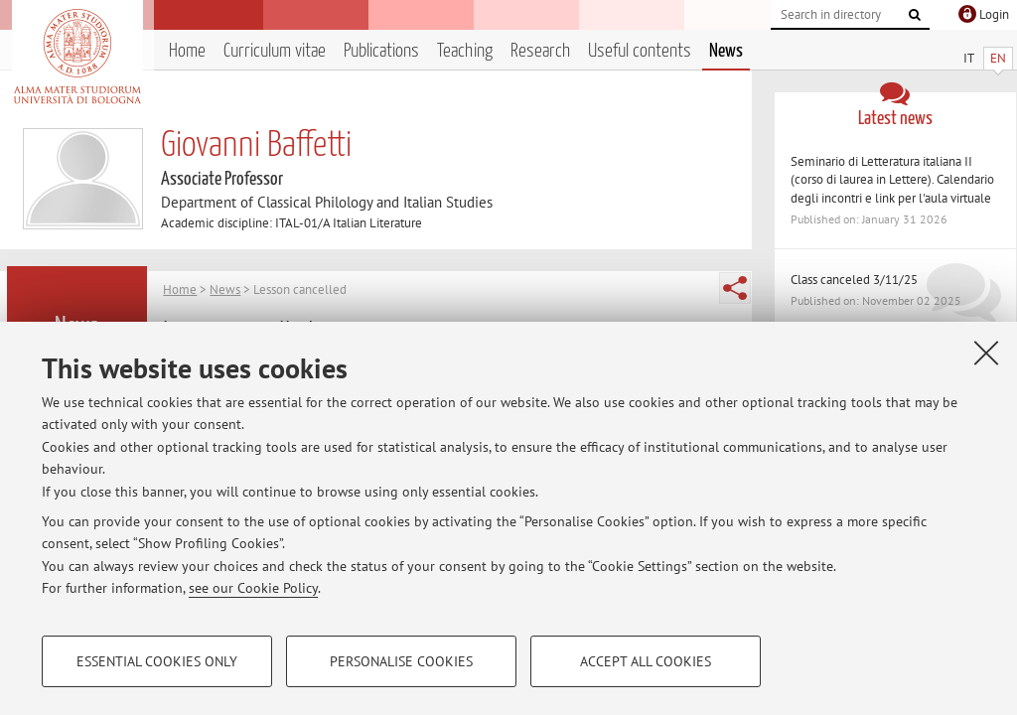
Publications (381, 51)
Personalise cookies (401, 661)
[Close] (986, 352)
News (726, 51)
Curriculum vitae (274, 51)
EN (998, 58)
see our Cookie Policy (253, 588)
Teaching (465, 51)
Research (540, 51)
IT (968, 58)
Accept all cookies (645, 661)
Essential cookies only (156, 661)
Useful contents (639, 51)
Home (187, 51)
